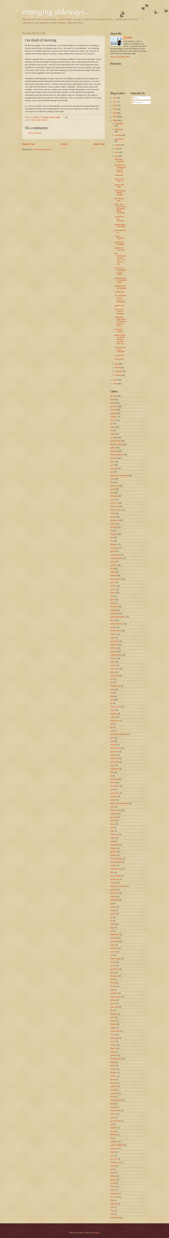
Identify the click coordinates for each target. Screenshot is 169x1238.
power (112, 945)
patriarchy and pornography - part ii (120, 280)
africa (112, 738)
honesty (113, 1000)
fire (111, 921)
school (112, 589)
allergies (113, 1072)
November (119, 129)
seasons (113, 952)
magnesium (114, 934)
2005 (115, 380)
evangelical (114, 845)
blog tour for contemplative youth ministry (120, 271)
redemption (114, 769)
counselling (114, 676)
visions (113, 824)
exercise (113, 1114)
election (113, 907)
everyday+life (115, 1110)
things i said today (119, 186)
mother (113, 524)
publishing (114, 948)
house (112, 1131)
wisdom (113, 634)
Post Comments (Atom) (42, 149)
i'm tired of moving (119, 330)
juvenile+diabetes (117, 1145)
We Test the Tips (119, 200)
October (118, 135)
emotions (113, 534)
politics (113, 448)
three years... (120, 359)
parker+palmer (116, 707)
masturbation (115, 686)
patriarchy (114, 503)
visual (112, 1211)
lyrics (112, 731)
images (113, 610)
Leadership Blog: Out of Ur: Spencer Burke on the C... (120, 321)
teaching (113, 575)
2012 (115, 98)
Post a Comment (34, 133)
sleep (112, 772)
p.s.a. (112, 1155)
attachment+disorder (118, 886)
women (113, 420)
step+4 (113, 1052)
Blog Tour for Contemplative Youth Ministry (120, 168)
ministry (113, 586)
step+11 (113, 1048)
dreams (113, 800)
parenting (114, 458)
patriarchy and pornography (120, 287)
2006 (115, 120)
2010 (115, 105)
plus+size (114, 1159)
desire (112, 1097)
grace (112, 582)
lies (111, 727)
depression (114, 641)
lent (111, 482)
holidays (113, 417)
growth (113, 627)
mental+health (115, 862)
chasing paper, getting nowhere (120, 193)
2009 (115, 109)
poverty (113, 517)
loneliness (114, 1148)
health (38, 120)
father (112, 572)
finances (113, 658)
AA (111, 430)
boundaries (114, 893)
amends (113, 783)
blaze (112, 831)
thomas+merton (116, 1059)
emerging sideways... (56, 11)
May (117, 156)
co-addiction (115, 786)
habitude (113, 1128)
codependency (116, 655)
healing (113, 924)
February (118, 371)
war (111, 693)
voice (112, 1214)
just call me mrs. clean (120, 249)
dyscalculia (114, 752)
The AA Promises (119, 237)
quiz (112, 472)
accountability (115, 876)
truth (112, 1207)
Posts (135, 98)
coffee (112, 789)
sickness (113, 1045)
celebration (114, 900)
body (112, 696)
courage (113, 986)
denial (112, 700)
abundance (114, 969)
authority (113, 890)
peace (112, 662)
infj (111, 1138)
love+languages (116, 858)
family (33, 120)
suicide (113, 665)
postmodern (114, 941)
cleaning (113, 745)
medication (114, 758)
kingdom (113, 755)
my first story (120, 292)
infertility (113, 1135)
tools (112, 1200)
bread (112, 741)
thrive (112, 872)
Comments (137, 102)
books (112, 620)
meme (112, 551)
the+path (113, 817)
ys (111, 776)
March (117, 368)
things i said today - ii (119, 180)
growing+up (114, 520)
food (112, 541)
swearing (113, 1055)
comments (114, 1093)
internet (113, 1003)
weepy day (119, 175)
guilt (112, 1124)
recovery (113, 406)
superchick (114, 669)
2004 (115, 384)
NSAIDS (113, 1069)
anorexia (113, 883)
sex (111, 537)
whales (113, 1066)
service (113, 1041)
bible (112, 603)
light (112, 1010)
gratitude (113, 852)
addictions (114, 451)
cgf (111, 903)
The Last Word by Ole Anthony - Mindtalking (120, 298)
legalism (113, 855)
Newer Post (28, 144)
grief (112, 682)
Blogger (97, 1233)
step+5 (113, 1190)
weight (112, 1062)
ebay (112, 990)
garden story (119, 306)
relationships (115, 1031)
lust (111, 703)
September (119, 139)
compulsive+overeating (119, 475)
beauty (113, 1079)
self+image (114, 1038)
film (111, 917)
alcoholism (114, 779)
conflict (113, 838)
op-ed (112, 1017)
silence (45, 120)
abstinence (114, 506)
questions (114, 814)
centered (113, 651)
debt (112, 569)
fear (111, 679)
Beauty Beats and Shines (120, 225)
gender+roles (115, 1121)
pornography (115, 555)
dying (112, 1104)
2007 (115, 117)
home (112, 479)
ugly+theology (115, 959)
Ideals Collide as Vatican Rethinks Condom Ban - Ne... (120, 339)
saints (112, 1173)
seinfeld (113, 1176)
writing (112, 562)
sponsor (113, 1180)
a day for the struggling (119, 243)
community (114, 486)
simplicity (113, 714)
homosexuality (115, 997)
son (111, 596)
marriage (113, 468)
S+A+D (113, 966)
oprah (112, 807)
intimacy (113, 648)
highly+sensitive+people (119, 803)
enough (113, 1107)
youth (112, 600)
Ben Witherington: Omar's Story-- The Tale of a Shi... (120, 259)
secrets (113, 1034)
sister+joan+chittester (118, 734)
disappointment (116, 1100)
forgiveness (114, 720)
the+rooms (114, 1197)
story (112, 465)
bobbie (129, 38)
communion (114, 793)
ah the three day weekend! (119, 218)
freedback (114, 993)
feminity (113, 914)
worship (113, 962)
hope (112, 928)
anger (112, 638)
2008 (115, 113)
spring (112, 1183)
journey (113, 396)
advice (112, 672)
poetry (112, 689)
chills (112, 979)
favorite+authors (116, 444)
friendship (114, 496)
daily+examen (115, 748)
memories (114, 938)
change (113, 1090)
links (112, 399)
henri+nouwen (115, 510)
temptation (114, 1193)
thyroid (113, 820)
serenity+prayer (116, 558)
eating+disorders (116, 624)
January (118, 375)
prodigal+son (115, 1162)
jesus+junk (114, 1007)
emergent (114, 606)
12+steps (113, 437)
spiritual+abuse (116, 869)
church (113, 410)
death (112, 841)
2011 (115, 102)
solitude (113, 717)
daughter (113, 544)
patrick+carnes (116, 810)
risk (111, 1169)
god (111, 724)
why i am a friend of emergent (119, 311)
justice (112, 434)
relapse (113, 1028)
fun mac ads (119, 355)
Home (64, 144)
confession (114, 834)
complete (113, 796)
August (118, 145)
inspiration (114, 1142)
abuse (112, 972)
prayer (112, 765)
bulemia (113, 896)
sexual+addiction (116, 455)
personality (114, 762)
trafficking (114, 1204)
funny (112, 462)
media (112, 513)
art (111, 531)
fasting (112, 1117)
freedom (113, 848)
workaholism (115, 1218)
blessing (113, 1083)
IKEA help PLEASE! (119, 160)
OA (111, 424)
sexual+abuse (115, 631)
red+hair (113, 1024)
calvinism (113, 1086)
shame (113, 710)
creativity (113, 565)
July (117, 149)
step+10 (113, 1186)
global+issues (115, 441)
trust (112, 955)
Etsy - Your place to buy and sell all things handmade (120, 208)
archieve (113, 1076)
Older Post (99, 144)
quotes (113, 427)
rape (112, 493)
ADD (112, 827)
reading (113, 1166)
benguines (114, 976)
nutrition (113, 865)
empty (112, 910)
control (113, 983)
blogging (113, 413)
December (119, 124)
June (117, 152)
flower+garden (115, 579)
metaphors (114, 613)
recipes (113, 1021)
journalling (114, 548)
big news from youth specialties (120, 349)
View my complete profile (120, 57)
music (112, 500)
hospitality (114, 644)
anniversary (114, 879)
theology (113, 527)
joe (111, 931)
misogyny (114, 1014)
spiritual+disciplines (117, 617)
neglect (113, 1152)
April (117, 364)
